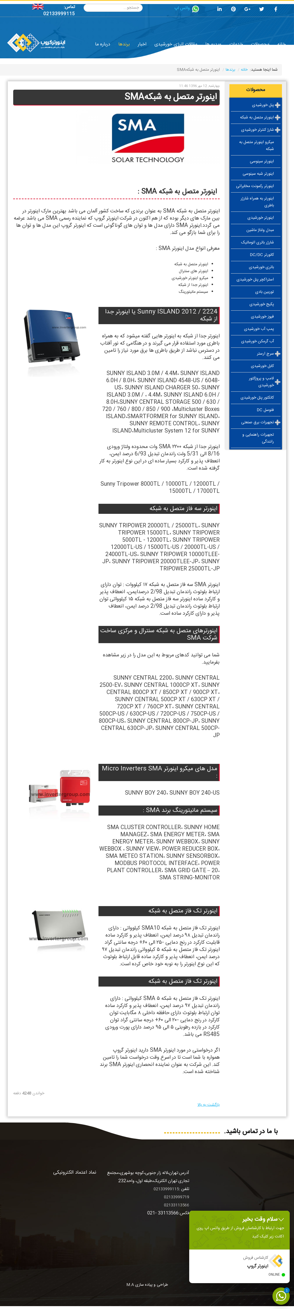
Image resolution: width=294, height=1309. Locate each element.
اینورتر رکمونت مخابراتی (255, 186)
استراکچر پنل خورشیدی (255, 279)
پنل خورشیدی (263, 105)
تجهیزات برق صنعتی (257, 422)
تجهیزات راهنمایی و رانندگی (258, 438)
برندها (230, 69)
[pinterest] (233, 10)
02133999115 (59, 14)
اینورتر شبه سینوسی (258, 173)
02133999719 (176, 1197)
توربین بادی (264, 292)
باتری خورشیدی (261, 267)
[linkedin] (219, 10)
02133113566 (176, 1205)
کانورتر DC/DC (262, 254)
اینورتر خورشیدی (260, 217)
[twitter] (261, 10)
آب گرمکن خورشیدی (257, 341)
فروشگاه (218, 55)
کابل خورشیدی (262, 366)
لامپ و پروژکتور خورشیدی (261, 382)
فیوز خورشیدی (262, 316)
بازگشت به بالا (209, 1105)
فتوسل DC (265, 410)
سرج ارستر (265, 353)
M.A (130, 1284)
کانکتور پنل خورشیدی (257, 397)
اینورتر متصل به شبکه (257, 117)
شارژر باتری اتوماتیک (257, 242)
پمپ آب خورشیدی (259, 329)
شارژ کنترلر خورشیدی (257, 129)
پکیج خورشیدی (261, 304)
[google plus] (247, 10)
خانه (244, 69)
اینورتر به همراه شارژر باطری (257, 202)
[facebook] (275, 10)
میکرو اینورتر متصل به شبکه (256, 146)
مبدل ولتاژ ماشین (260, 230)
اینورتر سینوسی (262, 161)
